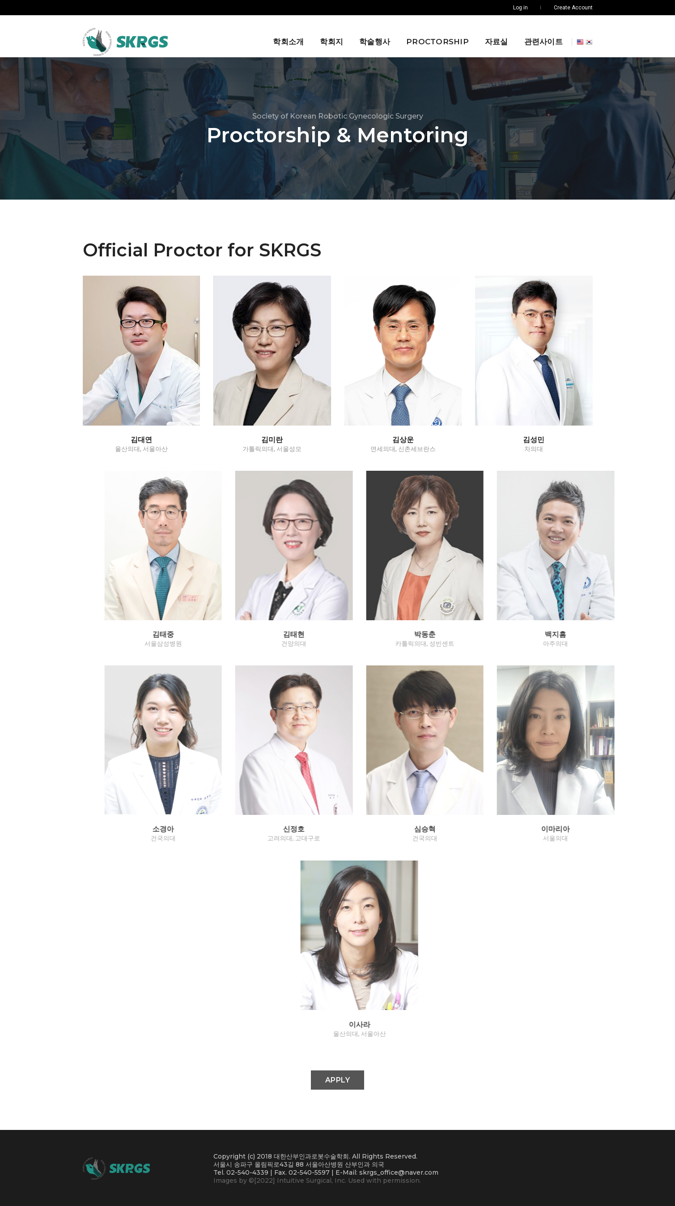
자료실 (493, 35)
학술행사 (371, 35)
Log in (520, 7)
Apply (337, 1079)
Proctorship (434, 35)
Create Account (573, 7)
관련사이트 (540, 35)
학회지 (328, 35)
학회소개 (285, 35)
